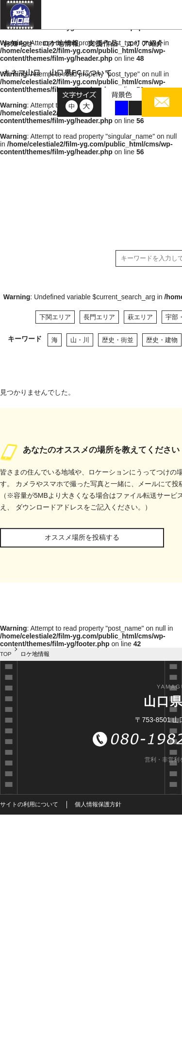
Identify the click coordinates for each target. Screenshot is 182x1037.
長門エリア (99, 317)
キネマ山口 (22, 72)
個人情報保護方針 (98, 804)
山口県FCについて (81, 72)
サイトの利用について (29, 804)
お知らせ (18, 43)
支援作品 (103, 43)
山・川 (79, 340)
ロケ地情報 (61, 43)
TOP (6, 654)
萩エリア (140, 317)
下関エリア (55, 317)
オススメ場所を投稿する (82, 537)
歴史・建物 (162, 340)
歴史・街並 (117, 340)
